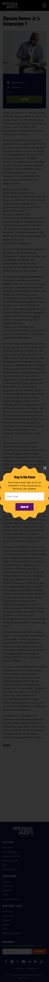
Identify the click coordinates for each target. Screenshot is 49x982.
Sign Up (24, 507)
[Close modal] (45, 468)
